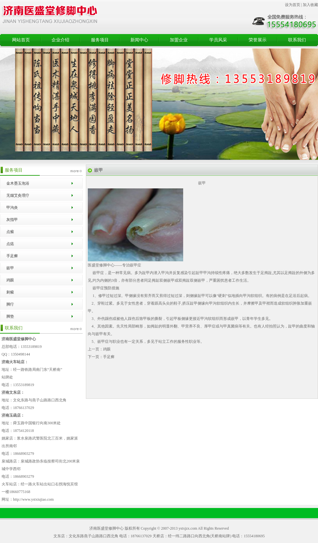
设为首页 (292, 5)
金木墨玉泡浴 (17, 183)
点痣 (10, 244)
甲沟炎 (12, 207)
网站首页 (21, 40)
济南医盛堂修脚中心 (106, 528)
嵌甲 (10, 268)
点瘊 (10, 231)
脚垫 (10, 316)
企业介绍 (60, 40)
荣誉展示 (257, 40)
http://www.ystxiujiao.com (33, 499)
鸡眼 (10, 280)
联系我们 (297, 40)
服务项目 (100, 40)
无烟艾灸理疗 (17, 195)
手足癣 (12, 256)
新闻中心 (139, 40)
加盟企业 (179, 40)
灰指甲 (12, 219)
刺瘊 (10, 292)
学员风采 (218, 40)
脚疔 (10, 304)
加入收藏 (310, 5)
